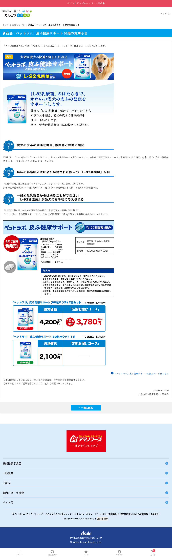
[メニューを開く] (19, 552)
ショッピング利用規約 (107, 514)
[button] (17, 11)
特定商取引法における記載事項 (134, 514)
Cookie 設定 (102, 518)
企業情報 (154, 514)
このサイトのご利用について (58, 514)
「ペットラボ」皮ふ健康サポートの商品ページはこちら (141, 373)
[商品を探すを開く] (52, 552)
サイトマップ (37, 514)
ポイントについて (20, 514)
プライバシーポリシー (84, 514)
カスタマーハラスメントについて (79, 518)
